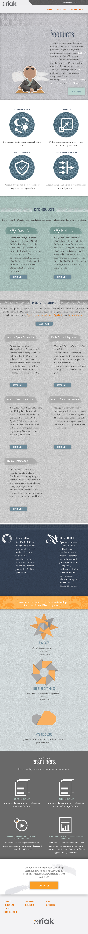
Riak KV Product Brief (66, 799)
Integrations (61, 9)
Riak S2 (80, 69)
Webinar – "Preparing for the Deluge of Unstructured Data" (22, 837)
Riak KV (82, 52)
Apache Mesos (72, 82)
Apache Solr (55, 82)
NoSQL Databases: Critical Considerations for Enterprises (66, 837)
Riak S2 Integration (17, 460)
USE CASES (76, 91)
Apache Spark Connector (20, 337)
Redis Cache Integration (64, 337)
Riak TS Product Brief (22, 799)
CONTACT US (44, 885)
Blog (81, 9)
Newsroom (29, 904)
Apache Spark (65, 79)
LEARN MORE (18, 276)
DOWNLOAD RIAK (67, 2)
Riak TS (53, 59)
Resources (73, 9)
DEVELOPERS (50, 904)
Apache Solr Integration (20, 399)
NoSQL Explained (10, 911)
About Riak (29, 901)
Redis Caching (78, 79)
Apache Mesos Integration (65, 399)
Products (50, 9)
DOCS (75, 2)
